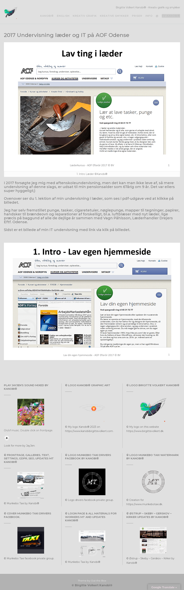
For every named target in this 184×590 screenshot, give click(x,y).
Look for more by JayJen (19, 445)
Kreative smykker (114, 15)
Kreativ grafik (85, 15)
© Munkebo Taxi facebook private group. (29, 558)
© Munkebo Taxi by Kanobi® (21, 503)
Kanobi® (47, 15)
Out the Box (98, 580)
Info (149, 15)
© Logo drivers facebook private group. (89, 500)
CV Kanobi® (171, 15)
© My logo (72, 426)
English (63, 15)
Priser (137, 15)
